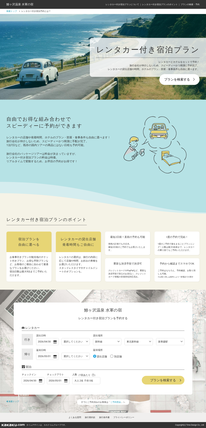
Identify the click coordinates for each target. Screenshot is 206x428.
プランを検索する (179, 79)
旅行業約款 (90, 417)
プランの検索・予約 (190, 4)
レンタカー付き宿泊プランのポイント (160, 4)
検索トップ (12, 401)
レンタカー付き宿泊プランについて (122, 4)
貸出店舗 (101, 356)
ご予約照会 (115, 402)
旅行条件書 (104, 417)
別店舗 (117, 356)
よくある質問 (75, 417)
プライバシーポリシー (123, 417)
